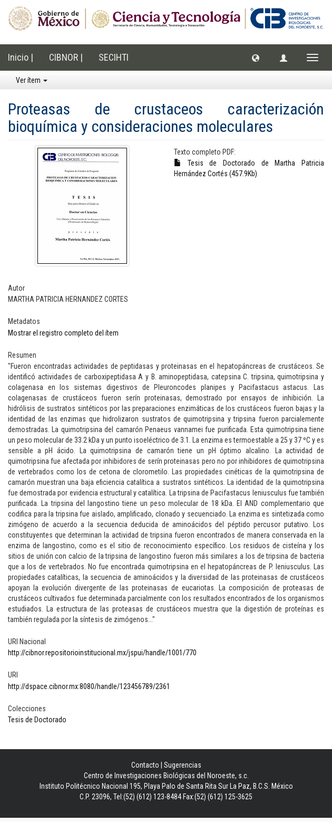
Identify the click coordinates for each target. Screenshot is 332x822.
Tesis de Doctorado (37, 719)
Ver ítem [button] (31, 80)
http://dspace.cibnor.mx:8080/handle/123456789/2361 (89, 686)
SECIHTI (114, 57)
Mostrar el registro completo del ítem (63, 333)
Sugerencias (182, 765)
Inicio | (20, 57)
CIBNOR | (66, 57)
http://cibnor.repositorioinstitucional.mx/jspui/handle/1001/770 (102, 652)
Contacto (145, 765)
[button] (255, 57)
